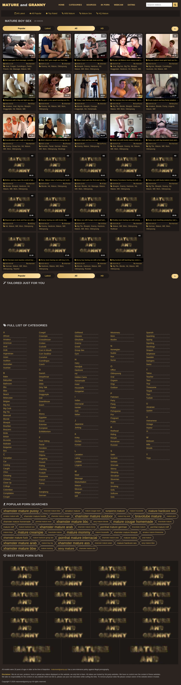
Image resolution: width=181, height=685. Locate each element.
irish (76, 411)
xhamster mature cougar (60, 516)
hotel (77, 384)
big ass (6, 405)
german (42, 495)
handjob (78, 366)
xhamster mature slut (87, 548)
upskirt (149, 411)
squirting (150, 343)
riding (113, 434)
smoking (114, 486)
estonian (43, 424)
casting (6, 465)
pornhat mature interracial (77, 538)
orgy (112, 384)
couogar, (94, 106)
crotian (42, 343)
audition (6, 361)
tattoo (149, 373)
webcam (150, 441)
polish (113, 407)
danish (42, 373)
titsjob (149, 391)
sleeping (114, 472)
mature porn (171, 516)
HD (54, 28)
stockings (61, 149)
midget (78, 492)
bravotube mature (148, 516)
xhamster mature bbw (52, 511)
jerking (78, 427)
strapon (149, 350)
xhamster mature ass (74, 543)
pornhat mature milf (159, 527)
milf (154, 109)
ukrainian (150, 407)
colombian (8, 490)
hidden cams (81, 377)
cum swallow (45, 354)
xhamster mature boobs (35, 516)
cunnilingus (44, 361)
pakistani (114, 397)
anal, (7, 66)
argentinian (8, 353)
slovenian (114, 479)
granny (78, 343)
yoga (148, 458)
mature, (24, 69)
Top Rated (51, 13)
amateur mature (72, 511)
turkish (149, 398)
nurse (113, 360)
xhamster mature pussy (21, 511)
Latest (24, 28)
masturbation (80, 482)
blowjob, (80, 66)
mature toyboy (130, 537)
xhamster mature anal (110, 538)
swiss (148, 364)
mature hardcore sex (162, 510)
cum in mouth (45, 350)
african (6, 336)
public (113, 422)
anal (5, 346)
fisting (42, 466)
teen (148, 380)
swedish (150, 357)
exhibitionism (45, 431)
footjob (42, 473)
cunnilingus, (21, 66)
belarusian (8, 398)
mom (112, 336)
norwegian (115, 349)
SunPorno (137, 103)
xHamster (30, 64)
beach (6, 394)
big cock (7, 408)
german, (58, 146)
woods (149, 448)
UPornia (67, 143)
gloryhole (79, 339)
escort (42, 421)
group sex (79, 350)
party (112, 400)
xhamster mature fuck (15, 537)
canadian (7, 458)
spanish (149, 332)
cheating (7, 475)
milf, (29, 69)
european (43, 428)
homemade (80, 381)
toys (148, 394)
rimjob (113, 438)
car (5, 461)
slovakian (114, 476)
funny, (165, 106)
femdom (43, 448)
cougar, (13, 66)
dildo (41, 384)
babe (5, 376)
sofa (112, 490)
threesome (151, 387)
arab (5, 350)
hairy (77, 363)
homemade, (92, 109)
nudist (113, 353)
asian (5, 357)
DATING (131, 5)
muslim (113, 339)
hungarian (79, 391)
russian (88, 269)
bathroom (7, 384)
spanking (150, 336)
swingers (150, 361)
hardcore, (94, 66)
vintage (149, 424)
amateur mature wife (11, 516)
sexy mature (66, 548)
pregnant (114, 418)
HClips (31, 103)
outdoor (114, 387)
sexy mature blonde (100, 522)
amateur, (9, 106)
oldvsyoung (62, 66)
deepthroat (44, 377)
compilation (8, 493)
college (6, 486)
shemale (114, 465)
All (40, 28)
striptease (150, 354)
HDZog (31, 223)
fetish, (29, 66)
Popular (9, 28)
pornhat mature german (113, 527)
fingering (43, 459)
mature (78, 485)
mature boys (8, 532)
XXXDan (102, 223)
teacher (16, 269)
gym (77, 354)
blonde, (80, 106)
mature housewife (136, 511)
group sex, (16, 146)
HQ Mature (102, 13)
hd (76, 374)
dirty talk (43, 387)
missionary (115, 332)
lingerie (78, 465)
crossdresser (45, 339)
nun (112, 356)
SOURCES (91, 5)
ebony (42, 414)
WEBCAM (118, 5)
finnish (42, 462)
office (113, 370)
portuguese (115, 411)
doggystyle (44, 394)
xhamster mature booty (86, 527)
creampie (43, 336)
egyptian (43, 417)
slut (112, 483)
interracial (79, 404)
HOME (61, 5)
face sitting (44, 441)
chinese (6, 479)
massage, (16, 69)
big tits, (127, 66)
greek (77, 347)
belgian (6, 401)
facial (41, 444)
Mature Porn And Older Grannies (23, 5)
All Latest (19, 13)
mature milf (8, 527)
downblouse (44, 401)
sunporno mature (115, 510)
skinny (113, 469)
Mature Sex (85, 13)
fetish (41, 451)
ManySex (174, 103)
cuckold (42, 347)
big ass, (120, 66)
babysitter (7, 380)
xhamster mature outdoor (94, 516)
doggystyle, (114, 69)
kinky (77, 437)
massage (79, 478)
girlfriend (79, 332)
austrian (6, 368)
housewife (79, 388)
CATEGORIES (75, 5)
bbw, (115, 146)
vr (147, 431)
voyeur (149, 428)
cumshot (43, 357)
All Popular (35, 13)
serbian (113, 461)
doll (40, 398)
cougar (6, 497)
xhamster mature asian (103, 543)
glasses (78, 336)
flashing (43, 469)
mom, (87, 69)
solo (112, 497)
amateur (7, 339)
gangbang (43, 492)
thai (148, 384)
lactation (79, 454)
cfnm (5, 472)
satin (112, 454)
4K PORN (105, 5)
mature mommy (78, 532)
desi (41, 380)
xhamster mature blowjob (126, 532)
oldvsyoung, (52, 149)
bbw (5, 391)
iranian (78, 407)
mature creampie (30, 532)
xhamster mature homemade (17, 521)
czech (42, 364)
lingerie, (171, 106)
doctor (42, 391)
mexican (78, 489)
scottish (114, 458)
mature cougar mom (92, 511)
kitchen (78, 441)
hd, (11, 69)
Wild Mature (68, 13)
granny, (44, 66)
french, (6, 69)
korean (78, 445)
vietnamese (151, 421)
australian (7, 364)
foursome (43, 476)
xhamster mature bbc (72, 521)
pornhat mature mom (43, 522)
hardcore (79, 370)
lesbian (78, 461)
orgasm (114, 380)
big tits (6, 412)
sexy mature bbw (148, 543)
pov (112, 414)
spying (149, 339)
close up (7, 483)
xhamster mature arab (56, 527)
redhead (113, 229)
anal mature (146, 538)
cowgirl (42, 332)
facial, (51, 146)
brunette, (44, 146)
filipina (42, 455)
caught (6, 468)
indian (77, 400)
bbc (5, 387)
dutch (41, 405)
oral (112, 377)
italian (77, 414)
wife (148, 444)
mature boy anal (124, 516)
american (7, 343)
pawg (112, 404)
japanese (79, 424)
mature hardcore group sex (43, 538)
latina (77, 458)
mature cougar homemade (133, 521)
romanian (114, 441)
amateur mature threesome (153, 532)
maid (77, 475)
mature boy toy (47, 543)
